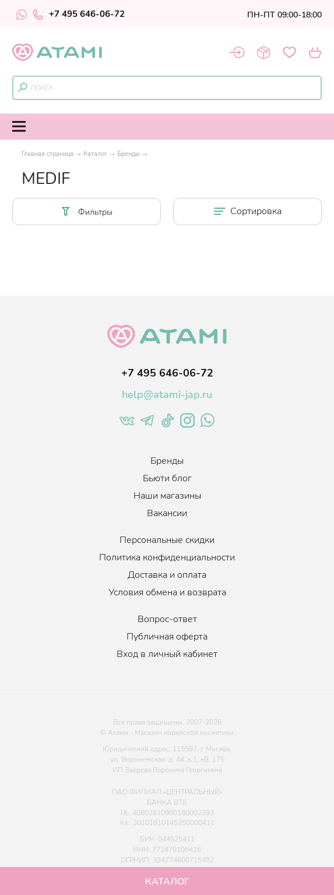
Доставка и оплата (167, 575)
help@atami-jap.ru (167, 395)
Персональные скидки (167, 540)
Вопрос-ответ (167, 619)
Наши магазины (167, 495)
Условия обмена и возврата (167, 592)
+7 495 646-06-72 (79, 14)
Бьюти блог (167, 478)
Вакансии (167, 513)
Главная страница (47, 154)
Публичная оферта (167, 636)
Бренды (128, 154)
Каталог (95, 154)
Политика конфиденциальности (167, 557)
